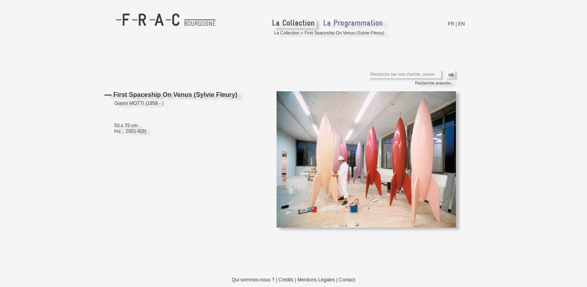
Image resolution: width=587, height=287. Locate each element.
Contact (347, 280)
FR (451, 24)
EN (461, 24)
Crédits (286, 280)
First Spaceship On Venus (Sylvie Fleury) (344, 32)
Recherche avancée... (434, 83)
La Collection (287, 32)
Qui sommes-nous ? (253, 280)
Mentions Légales (316, 280)
